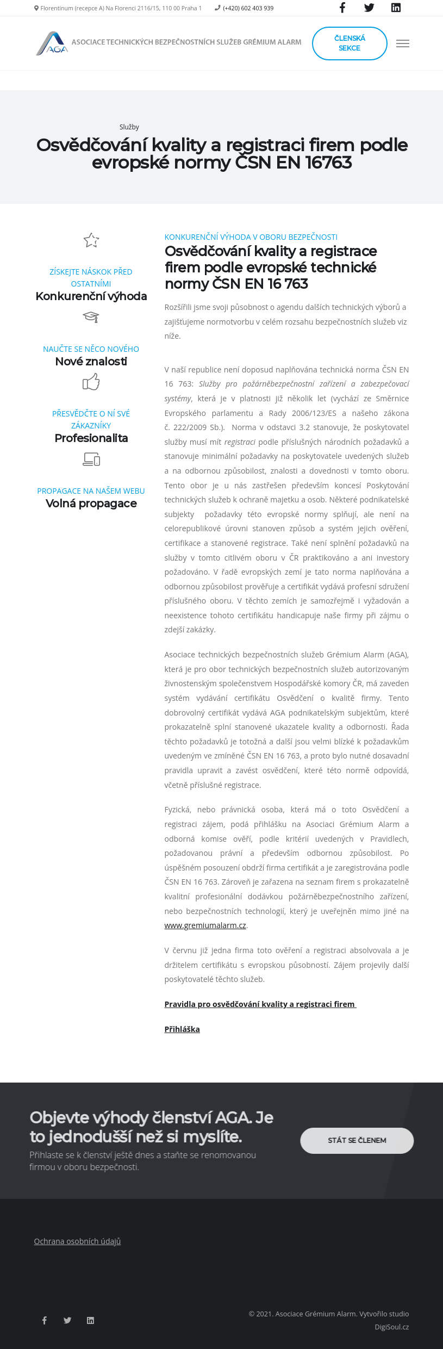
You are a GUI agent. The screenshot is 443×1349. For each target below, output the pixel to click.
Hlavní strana (90, 126)
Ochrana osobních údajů (77, 1241)
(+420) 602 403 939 (248, 8)
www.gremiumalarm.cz (205, 925)
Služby (129, 126)
